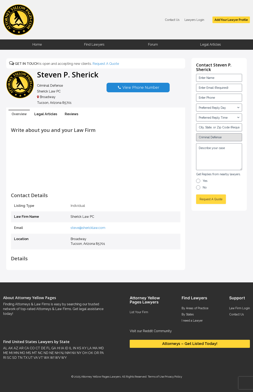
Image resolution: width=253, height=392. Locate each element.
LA (89, 348)
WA (46, 358)
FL (48, 348)
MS (28, 353)
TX (25, 358)
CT (37, 348)
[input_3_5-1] (219, 107)
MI (10, 353)
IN (74, 348)
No (205, 187)
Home (37, 44)
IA (62, 348)
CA (26, 348)
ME (5, 353)
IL (70, 348)
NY (78, 353)
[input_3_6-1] (219, 117)
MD (101, 348)
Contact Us (172, 19)
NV (73, 353)
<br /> (95, 183)
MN (16, 353)
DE (43, 348)
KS (78, 348)
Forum (153, 44)
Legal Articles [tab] (45, 114)
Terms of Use (156, 376)
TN (19, 358)
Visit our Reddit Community (151, 331)
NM (67, 353)
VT (40, 358)
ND (45, 353)
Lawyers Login (194, 19)
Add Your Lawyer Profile (231, 19)
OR (96, 353)
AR (21, 348)
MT (34, 353)
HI (58, 348)
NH (57, 353)
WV (57, 358)
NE (51, 353)
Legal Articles (210, 44)
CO (32, 348)
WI (51, 358)
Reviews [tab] (71, 114)
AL (5, 348)
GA (53, 348)
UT (30, 358)
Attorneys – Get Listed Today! (189, 343)
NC (40, 353)
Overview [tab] (19, 114)
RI (4, 358)
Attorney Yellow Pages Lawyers (101, 376)
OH (84, 353)
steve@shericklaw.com (88, 228)
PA (101, 353)
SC (8, 358)
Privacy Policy (173, 376)
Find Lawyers (94, 44)
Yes (205, 180)
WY (63, 358)
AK (10, 348)
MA (95, 348)
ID (66, 348)
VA (35, 358)
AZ (15, 348)
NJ (62, 353)
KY (83, 348)
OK (90, 353)
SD (14, 358)
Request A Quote (105, 64)
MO (22, 353)
